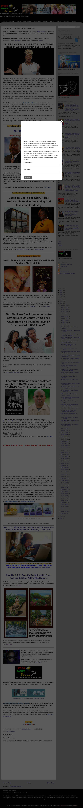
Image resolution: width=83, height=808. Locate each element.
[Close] (61, 121)
